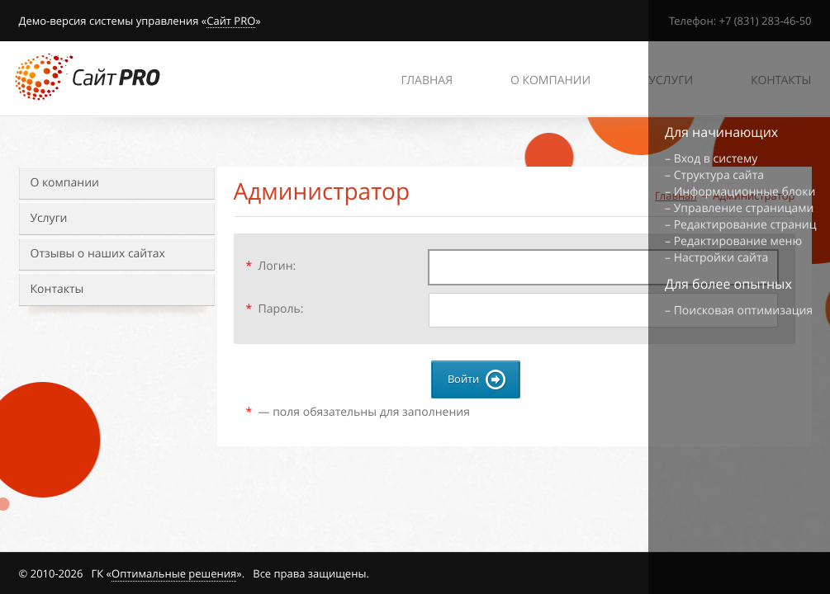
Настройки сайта (721, 258)
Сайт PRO (230, 21)
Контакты (57, 289)
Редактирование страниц (745, 225)
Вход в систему (716, 159)
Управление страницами (744, 208)
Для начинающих (721, 132)
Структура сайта (719, 175)
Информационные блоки (745, 192)
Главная (427, 80)
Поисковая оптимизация (743, 310)
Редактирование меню (738, 241)
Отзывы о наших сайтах (98, 254)
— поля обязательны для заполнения (358, 412)
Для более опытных (728, 284)
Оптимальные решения (173, 573)
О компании (65, 183)
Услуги (49, 218)
